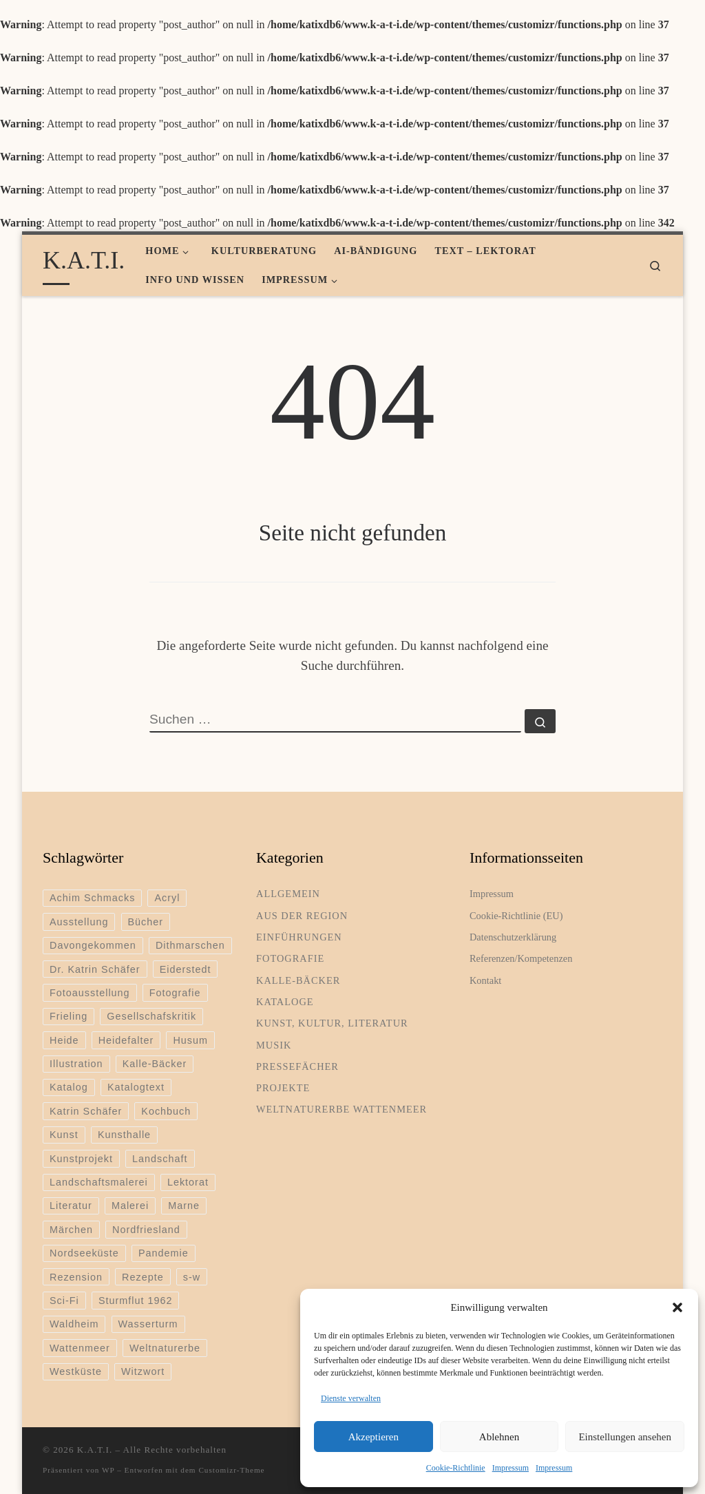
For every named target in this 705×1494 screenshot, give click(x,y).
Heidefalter (126, 1040)
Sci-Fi (64, 1300)
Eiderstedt (185, 969)
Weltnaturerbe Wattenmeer (341, 1109)
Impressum (510, 1468)
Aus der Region (302, 915)
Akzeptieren (373, 1436)
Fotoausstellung (90, 992)
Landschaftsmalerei (99, 1182)
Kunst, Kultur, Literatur (332, 1023)
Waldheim (74, 1323)
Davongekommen (93, 945)
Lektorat (188, 1182)
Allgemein (288, 893)
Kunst (64, 1134)
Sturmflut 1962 (135, 1300)
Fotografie (175, 992)
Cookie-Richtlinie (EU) (516, 915)
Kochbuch (166, 1111)
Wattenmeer (80, 1348)
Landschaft (159, 1158)
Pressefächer (297, 1066)
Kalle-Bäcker (155, 1063)
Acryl (167, 897)
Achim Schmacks (92, 897)
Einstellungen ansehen (624, 1436)
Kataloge (285, 1001)
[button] (677, 1307)
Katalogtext (136, 1087)
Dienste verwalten (351, 1398)
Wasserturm (148, 1323)
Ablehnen (499, 1436)
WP (108, 1470)
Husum (190, 1040)
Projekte (283, 1087)
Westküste (76, 1371)
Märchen (71, 1229)
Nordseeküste (84, 1253)
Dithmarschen (190, 945)
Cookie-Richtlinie (455, 1468)
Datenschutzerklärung (513, 937)
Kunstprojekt (81, 1158)
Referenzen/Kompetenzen (521, 958)
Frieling (68, 1016)
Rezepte (143, 1277)
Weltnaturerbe (164, 1348)
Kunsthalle (124, 1134)
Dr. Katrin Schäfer (95, 969)
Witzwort (143, 1371)
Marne (184, 1205)
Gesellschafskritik (151, 1016)
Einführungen (299, 937)
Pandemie (163, 1253)
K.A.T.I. (94, 1449)
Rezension (76, 1277)
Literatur (71, 1205)
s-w (191, 1277)
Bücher (146, 921)
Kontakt (485, 980)
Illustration (76, 1063)
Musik (273, 1045)
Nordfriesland (146, 1229)
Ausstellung (79, 921)
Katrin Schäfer (86, 1111)
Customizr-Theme (231, 1470)
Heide (64, 1040)
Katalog (69, 1087)
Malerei (130, 1205)
